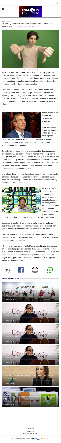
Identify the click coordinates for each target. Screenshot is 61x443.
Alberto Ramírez (7, 27)
